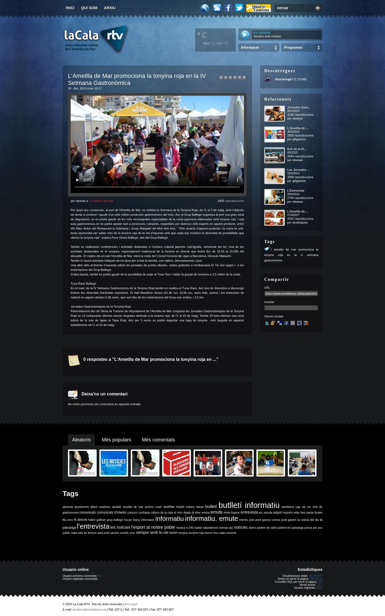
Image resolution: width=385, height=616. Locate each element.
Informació (250, 47)
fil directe (80, 520)
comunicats (87, 512)
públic (66, 532)
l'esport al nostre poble (153, 527)
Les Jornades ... (298, 169)
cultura (155, 512)
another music (174, 507)
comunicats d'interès (111, 512)
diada (187, 512)
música (180, 527)
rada (74, 532)
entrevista (249, 512)
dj (192, 512)
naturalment (210, 527)
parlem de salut (267, 527)
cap (298, 506)
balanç (190, 506)
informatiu (169, 518)
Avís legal (130, 604)
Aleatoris (81, 439)
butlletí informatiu (249, 505)
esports (288, 512)
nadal (197, 527)
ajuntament (81, 506)
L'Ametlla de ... (297, 128)
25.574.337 (315, 575)
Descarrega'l (284, 79)
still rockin (170, 533)
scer (132, 532)
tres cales (219, 532)
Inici (70, 8)
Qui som (89, 8)
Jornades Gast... (299, 107)
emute (217, 512)
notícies (241, 527)
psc (320, 527)
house (128, 519)
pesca (308, 527)
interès (243, 519)
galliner (101, 519)
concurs (133, 512)
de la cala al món (171, 512)
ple (315, 527)
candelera (287, 506)
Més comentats (158, 439)
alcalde (116, 506)
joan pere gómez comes (264, 519)
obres (252, 527)
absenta (68, 506)
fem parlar (307, 512)
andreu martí (153, 506)
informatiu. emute (211, 518)
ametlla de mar (133, 506)
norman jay (226, 527)
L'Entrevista (295, 190)
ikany (136, 519)
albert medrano (100, 506)
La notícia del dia (101, 200)
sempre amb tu (149, 532)
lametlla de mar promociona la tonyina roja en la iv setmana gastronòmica (291, 255)
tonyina (183, 532)
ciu (309, 506)
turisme (231, 532)
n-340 (189, 527)
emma (205, 512)
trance (209, 532)
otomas (297, 118)
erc (261, 512)
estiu (297, 512)
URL (267, 287)
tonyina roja (196, 532)
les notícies (120, 527)
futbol (91, 519)
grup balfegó (115, 519)
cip (304, 506)
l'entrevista (93, 526)
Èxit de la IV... (296, 149)
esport (277, 512)
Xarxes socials (273, 316)
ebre (197, 512)
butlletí (211, 506)
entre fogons (232, 512)
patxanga (298, 527)
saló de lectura (87, 532)
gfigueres (299, 139)
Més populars (116, 439)
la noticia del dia (308, 519)
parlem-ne (284, 527)
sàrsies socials (119, 532)
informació (147, 519)
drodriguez (300, 222)
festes (318, 512)
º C (202, 34)
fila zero (68, 519)
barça (200, 506)
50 (99, 575)
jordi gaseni (289, 519)
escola (268, 512)
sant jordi (103, 532)
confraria (144, 512)
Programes (293, 47)
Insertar (269, 302)
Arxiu (110, 8)
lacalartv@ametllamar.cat (89, 609)
